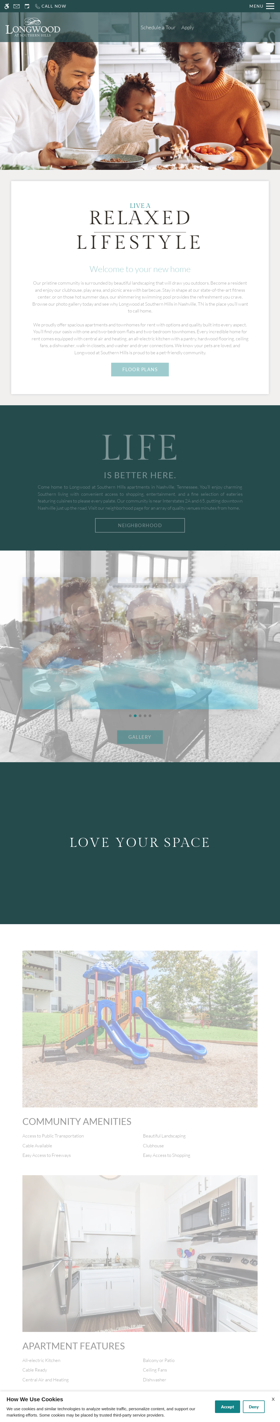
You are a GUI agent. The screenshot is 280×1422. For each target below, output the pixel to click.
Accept (227, 1406)
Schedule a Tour (158, 27)
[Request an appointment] (27, 6)
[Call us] (50, 6)
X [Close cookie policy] (273, 1399)
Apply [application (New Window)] (187, 27)
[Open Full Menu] (261, 6)
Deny (254, 1406)
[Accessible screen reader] (6, 6)
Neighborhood (140, 535)
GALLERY (140, 746)
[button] (130, 715)
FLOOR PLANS (140, 379)
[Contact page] (16, 6)
